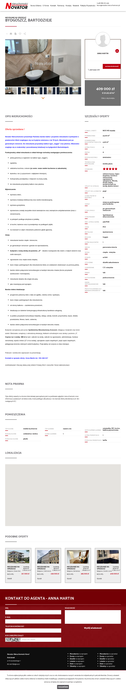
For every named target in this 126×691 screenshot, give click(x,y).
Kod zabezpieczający (14, 635)
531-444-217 (94, 69)
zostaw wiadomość (111, 66)
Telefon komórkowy (14, 626)
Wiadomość (70, 608)
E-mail (7, 617)
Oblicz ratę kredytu (108, 98)
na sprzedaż (109, 654)
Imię (6, 608)
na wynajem (79, 654)
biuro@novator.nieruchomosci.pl (108, 5)
